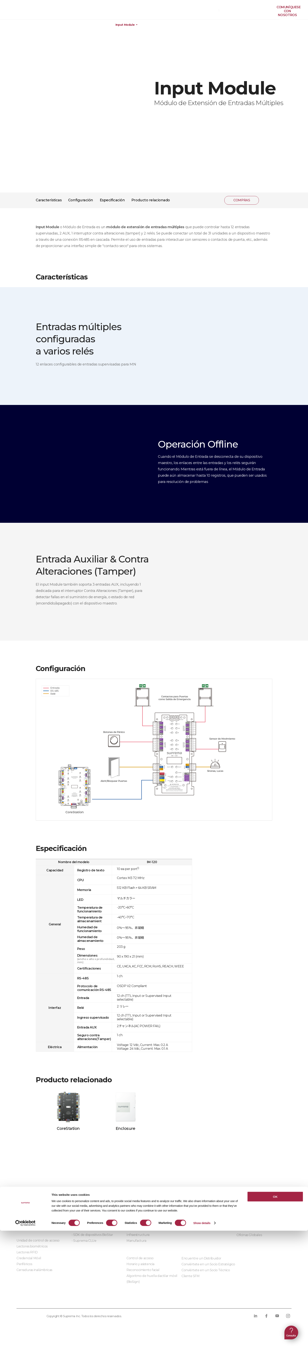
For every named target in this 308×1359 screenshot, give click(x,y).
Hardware (54, 25)
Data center (135, 1217)
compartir (267, 200)
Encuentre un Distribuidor (201, 1258)
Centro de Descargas (197, 1205)
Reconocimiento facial (143, 1270)
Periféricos (24, 1264)
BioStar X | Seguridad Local (36, 1211)
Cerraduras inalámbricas (34, 1270)
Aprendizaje (191, 1217)
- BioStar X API (82, 1223)
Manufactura (136, 1241)
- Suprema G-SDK (85, 1229)
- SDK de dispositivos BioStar (92, 1235)
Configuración (80, 200)
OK (275, 1325)
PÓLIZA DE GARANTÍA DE (22, 11)
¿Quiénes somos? (249, 1205)
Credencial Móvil (28, 1258)
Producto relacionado (150, 200)
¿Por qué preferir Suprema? (257, 1211)
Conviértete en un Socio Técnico (206, 1270)
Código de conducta (155, 1300)
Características (48, 200)
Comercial (133, 1229)
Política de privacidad (36, 1300)
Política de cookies (80, 1300)
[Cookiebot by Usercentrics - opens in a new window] (25, 1351)
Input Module (125, 25)
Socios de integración (87, 1211)
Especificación (112, 200)
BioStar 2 (23, 1223)
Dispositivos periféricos (90, 25)
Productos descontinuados (202, 1223)
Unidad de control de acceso (37, 1240)
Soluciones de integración (91, 1217)
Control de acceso (139, 1258)
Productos (27, 25)
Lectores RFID (27, 1252)
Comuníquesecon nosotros (289, 11)
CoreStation (68, 1128)
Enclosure (125, 1128)
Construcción (136, 1211)
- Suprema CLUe (84, 1241)
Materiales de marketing (200, 1211)
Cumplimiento (117, 1300)
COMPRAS (209, 10)
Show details (201, 1351)
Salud (130, 1223)
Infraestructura (137, 1235)
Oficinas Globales (249, 1235)
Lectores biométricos (32, 1246)
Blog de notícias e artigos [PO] (258, 1223)
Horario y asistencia (140, 1264)
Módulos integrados (86, 1251)
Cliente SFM (191, 1276)
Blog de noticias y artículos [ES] (259, 1217)
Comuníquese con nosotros (257, 1229)
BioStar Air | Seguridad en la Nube (41, 1217)
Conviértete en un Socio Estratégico (208, 1264)
